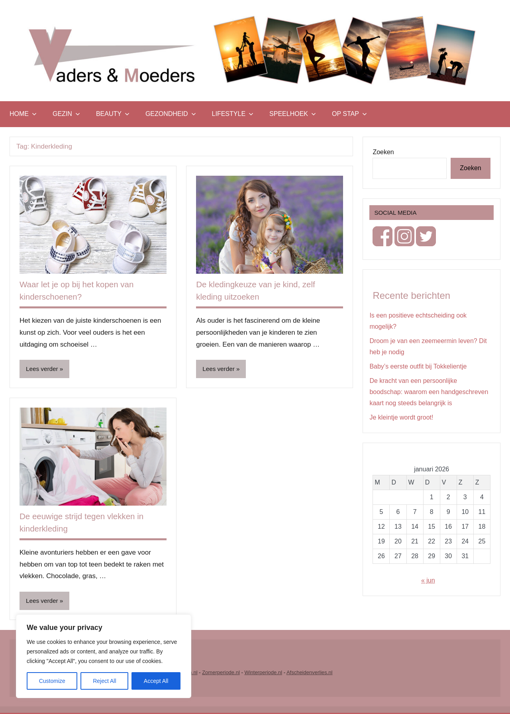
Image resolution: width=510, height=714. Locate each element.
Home (23, 113)
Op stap (349, 113)
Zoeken (383, 152)
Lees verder (43, 369)
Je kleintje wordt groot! (401, 417)
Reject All (104, 681)
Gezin (66, 113)
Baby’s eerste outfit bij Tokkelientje (418, 366)
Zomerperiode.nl (221, 674)
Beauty (112, 113)
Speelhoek (292, 113)
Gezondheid (170, 113)
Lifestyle (232, 113)
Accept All (156, 681)
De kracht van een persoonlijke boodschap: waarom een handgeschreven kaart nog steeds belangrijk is (428, 391)
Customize (52, 681)
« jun (428, 580)
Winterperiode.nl (263, 674)
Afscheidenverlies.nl (309, 674)
